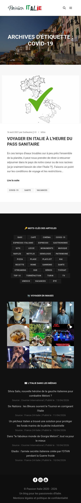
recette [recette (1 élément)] (19, 265)
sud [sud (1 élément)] (35, 270)
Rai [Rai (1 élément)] (61, 259)
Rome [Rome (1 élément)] (33, 265)
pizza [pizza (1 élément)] (20, 259)
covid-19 (14, 190)
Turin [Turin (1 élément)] (50, 276)
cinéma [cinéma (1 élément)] (47, 237)
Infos (43, 132)
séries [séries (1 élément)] (48, 270)
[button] (18, 313)
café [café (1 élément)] (33, 237)
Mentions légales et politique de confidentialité (40, 498)
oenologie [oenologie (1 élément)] (45, 254)
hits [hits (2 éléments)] (18, 248)
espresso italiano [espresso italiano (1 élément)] (23, 243)
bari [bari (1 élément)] (20, 237)
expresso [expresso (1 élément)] (43, 243)
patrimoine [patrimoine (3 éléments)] (62, 254)
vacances (42, 190)
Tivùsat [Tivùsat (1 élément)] (62, 270)
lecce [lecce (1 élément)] (31, 248)
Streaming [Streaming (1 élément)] (20, 270)
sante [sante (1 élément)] (61, 265)
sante (27, 190)
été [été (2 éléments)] (55, 281)
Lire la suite (13, 180)
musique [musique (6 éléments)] (62, 248)
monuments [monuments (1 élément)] (47, 248)
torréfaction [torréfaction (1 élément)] (33, 276)
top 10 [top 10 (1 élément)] (17, 276)
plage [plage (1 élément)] (33, 259)
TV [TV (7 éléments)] (63, 276)
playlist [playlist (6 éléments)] (47, 259)
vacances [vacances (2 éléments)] (40, 281)
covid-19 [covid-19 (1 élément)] (60, 237)
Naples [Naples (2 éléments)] (17, 254)
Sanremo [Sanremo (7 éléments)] (47, 265)
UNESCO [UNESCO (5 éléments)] (26, 281)
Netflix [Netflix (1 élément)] (31, 254)
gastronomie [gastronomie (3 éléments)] (60, 243)
